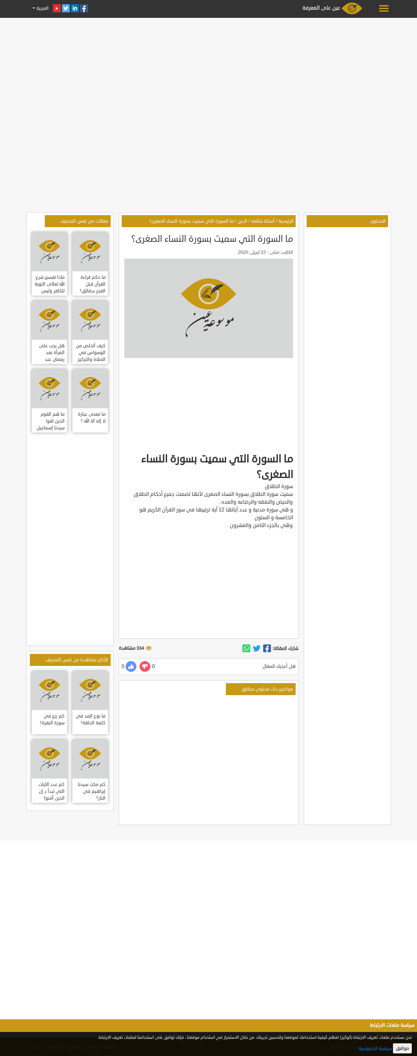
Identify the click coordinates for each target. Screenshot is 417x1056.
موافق (402, 1048)
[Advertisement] (208, 65)
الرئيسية (286, 221)
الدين (242, 221)
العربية (42, 8)
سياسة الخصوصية (375, 1049)
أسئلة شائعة (263, 221)
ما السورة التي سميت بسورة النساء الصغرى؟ (191, 221)
